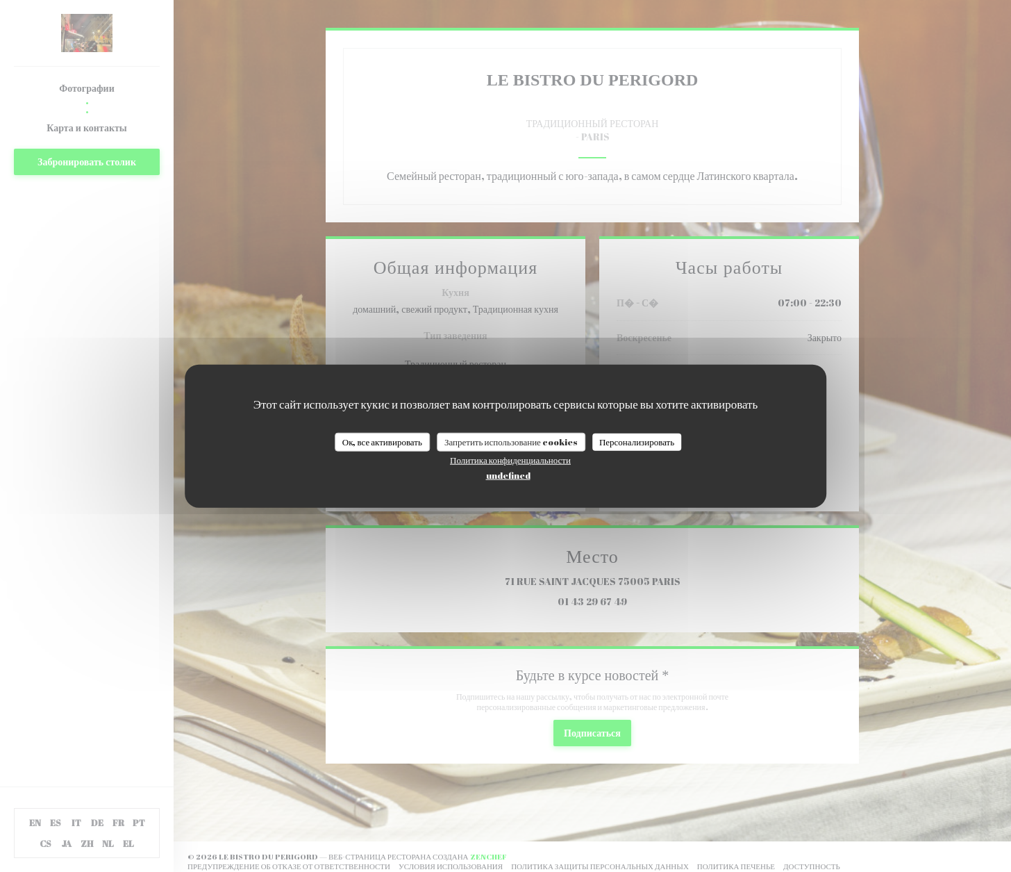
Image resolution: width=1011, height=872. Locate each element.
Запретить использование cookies (511, 441)
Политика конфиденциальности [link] (510, 460)
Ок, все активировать (382, 441)
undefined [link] (508, 475)
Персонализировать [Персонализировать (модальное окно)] (636, 441)
